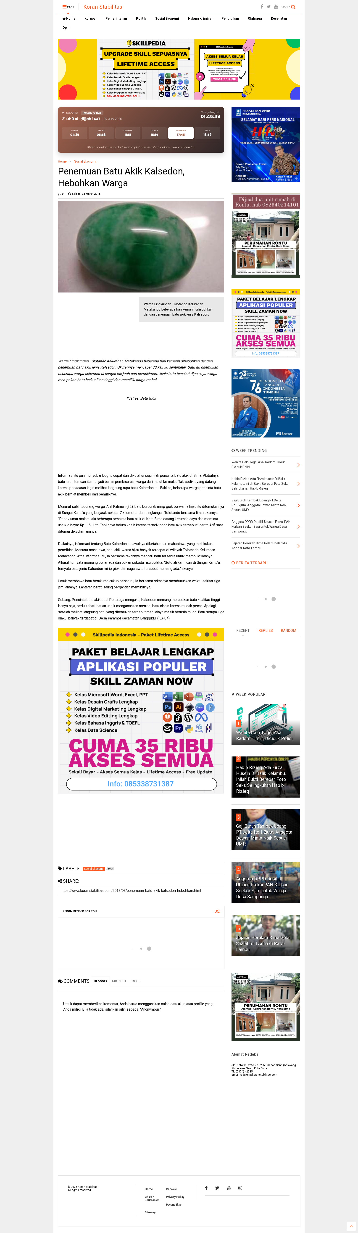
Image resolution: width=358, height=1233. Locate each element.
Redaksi (171, 1189)
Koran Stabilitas (102, 7)
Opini (66, 27)
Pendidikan (230, 18)
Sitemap (150, 1212)
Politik (141, 18)
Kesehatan (279, 18)
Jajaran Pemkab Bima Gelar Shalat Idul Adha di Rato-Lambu (263, 943)
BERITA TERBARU (250, 563)
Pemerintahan (116, 18)
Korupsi (90, 18)
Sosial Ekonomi (167, 18)
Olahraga (255, 18)
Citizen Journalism (152, 1198)
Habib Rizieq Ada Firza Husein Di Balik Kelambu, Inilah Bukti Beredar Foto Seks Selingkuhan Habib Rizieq (261, 779)
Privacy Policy (175, 1197)
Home (69, 18)
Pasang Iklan (174, 1204)
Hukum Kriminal (200, 18)
